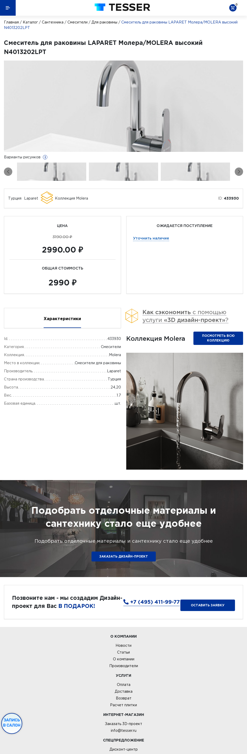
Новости (123, 645)
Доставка (124, 691)
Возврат (123, 698)
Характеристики (62, 318)
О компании (123, 659)
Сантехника (53, 22)
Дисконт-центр (124, 749)
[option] (123, 106)
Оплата (123, 685)
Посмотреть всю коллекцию (218, 338)
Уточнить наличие (151, 238)
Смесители (77, 22)
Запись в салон (12, 723)
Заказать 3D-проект (123, 724)
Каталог (30, 22)
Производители (123, 666)
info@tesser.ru (123, 730)
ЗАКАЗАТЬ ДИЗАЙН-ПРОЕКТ (123, 556)
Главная (11, 22)
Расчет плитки (123, 705)
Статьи (123, 652)
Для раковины (104, 22)
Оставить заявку (208, 605)
